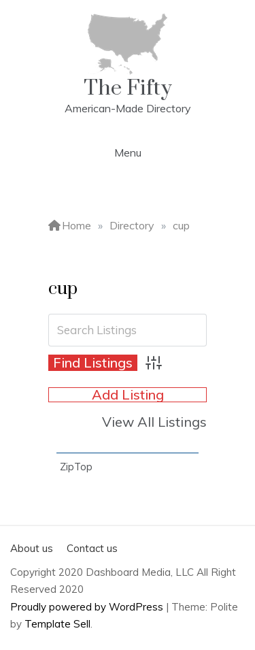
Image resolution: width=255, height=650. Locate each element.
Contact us (92, 548)
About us (31, 548)
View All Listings (154, 421)
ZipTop (76, 467)
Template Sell (57, 623)
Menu (127, 152)
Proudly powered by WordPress (88, 606)
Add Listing (128, 394)
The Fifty (128, 88)
